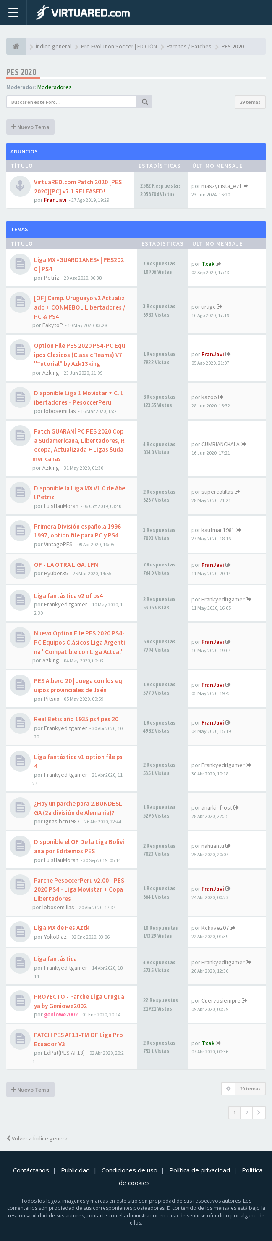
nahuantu (212, 845)
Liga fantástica (55, 959)
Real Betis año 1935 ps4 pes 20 (76, 719)
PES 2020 (21, 72)
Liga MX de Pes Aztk (61, 927)
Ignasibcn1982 (62, 821)
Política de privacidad (199, 1170)
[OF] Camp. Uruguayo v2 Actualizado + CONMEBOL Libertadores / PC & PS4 (79, 307)
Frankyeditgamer (65, 604)
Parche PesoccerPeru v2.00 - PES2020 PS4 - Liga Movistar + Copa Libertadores (79, 889)
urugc (208, 306)
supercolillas (217, 491)
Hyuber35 (56, 573)
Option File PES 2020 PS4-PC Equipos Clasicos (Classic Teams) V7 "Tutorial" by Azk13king (79, 354)
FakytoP (52, 325)
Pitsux (51, 698)
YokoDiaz (55, 936)
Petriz (51, 277)
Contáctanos (31, 1170)
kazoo (209, 397)
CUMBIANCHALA (220, 444)
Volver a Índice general (37, 1138)
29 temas (250, 102)
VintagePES (58, 544)
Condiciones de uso (129, 1170)
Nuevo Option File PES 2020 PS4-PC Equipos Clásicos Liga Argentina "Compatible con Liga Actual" (79, 642)
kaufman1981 (218, 530)
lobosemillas (60, 411)
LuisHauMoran (61, 506)
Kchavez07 (215, 927)
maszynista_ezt (221, 186)
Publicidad (75, 1170)
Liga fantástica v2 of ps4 (68, 596)
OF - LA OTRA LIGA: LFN (66, 565)
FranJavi (55, 200)
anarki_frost (216, 807)
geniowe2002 (61, 1014)
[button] (259, 1112)
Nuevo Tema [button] (30, 127)
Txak (207, 263)
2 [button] (246, 1112)
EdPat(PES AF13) (64, 1052)
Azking (50, 372)
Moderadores (54, 87)
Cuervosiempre (221, 1000)
